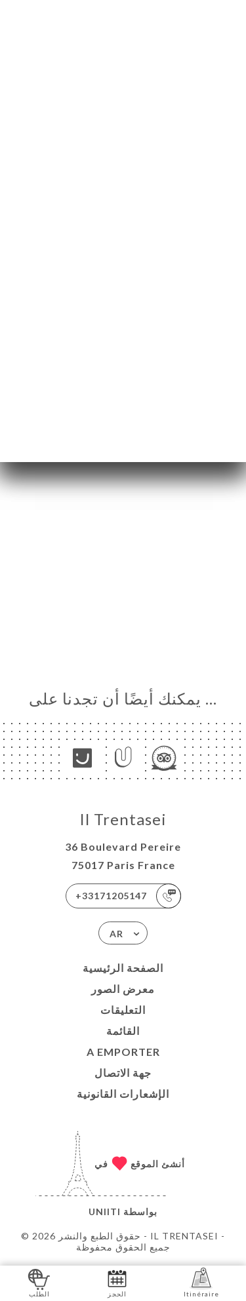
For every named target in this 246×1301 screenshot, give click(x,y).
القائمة (123, 1030)
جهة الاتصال (123, 1072)
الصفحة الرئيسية (123, 967)
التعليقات (123, 1009)
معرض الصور (123, 988)
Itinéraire (201, 1282)
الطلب (39, 1282)
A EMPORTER (123, 1051)
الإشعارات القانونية (123, 1093)
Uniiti (105, 1211)
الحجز (117, 1282)
